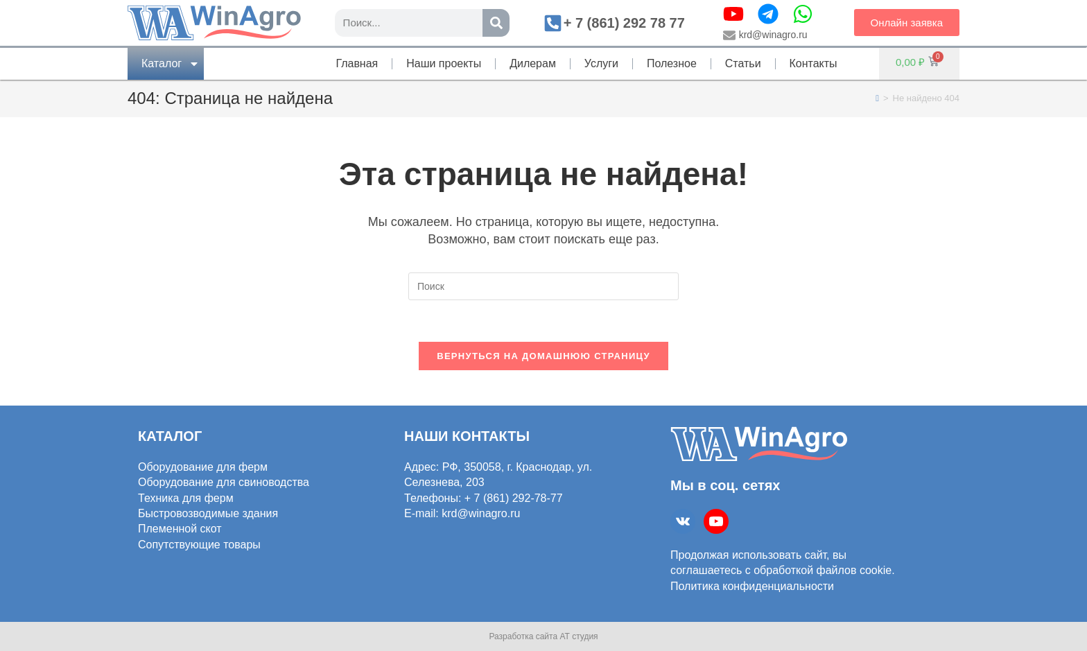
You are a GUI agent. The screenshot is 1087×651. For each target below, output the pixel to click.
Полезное (672, 63)
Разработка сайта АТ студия (543, 636)
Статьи (743, 63)
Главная (357, 63)
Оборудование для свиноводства (223, 482)
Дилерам (533, 63)
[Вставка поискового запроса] (543, 286)
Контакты (813, 63)
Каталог (170, 63)
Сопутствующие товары (199, 544)
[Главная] (877, 98)
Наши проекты (443, 63)
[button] (906, 22)
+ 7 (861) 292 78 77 (624, 23)
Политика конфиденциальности (752, 585)
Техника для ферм (186, 497)
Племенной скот (180, 529)
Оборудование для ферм (203, 466)
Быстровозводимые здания (208, 513)
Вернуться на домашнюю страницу (543, 356)
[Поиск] (496, 23)
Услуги (601, 63)
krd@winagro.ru (773, 34)
